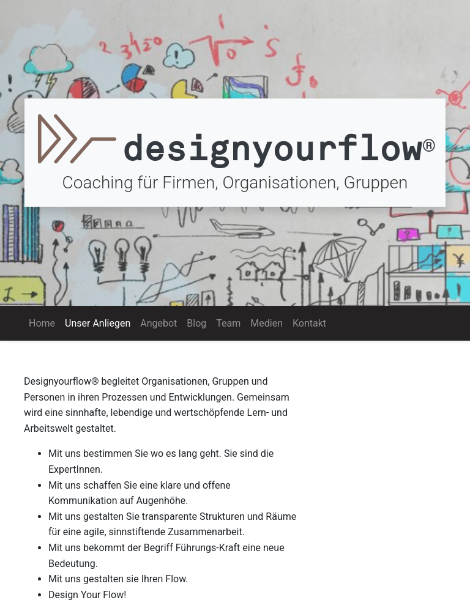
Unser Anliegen (100, 322)
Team (228, 323)
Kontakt (309, 323)
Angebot (158, 323)
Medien (266, 323)
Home (42, 323)
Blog (196, 323)
